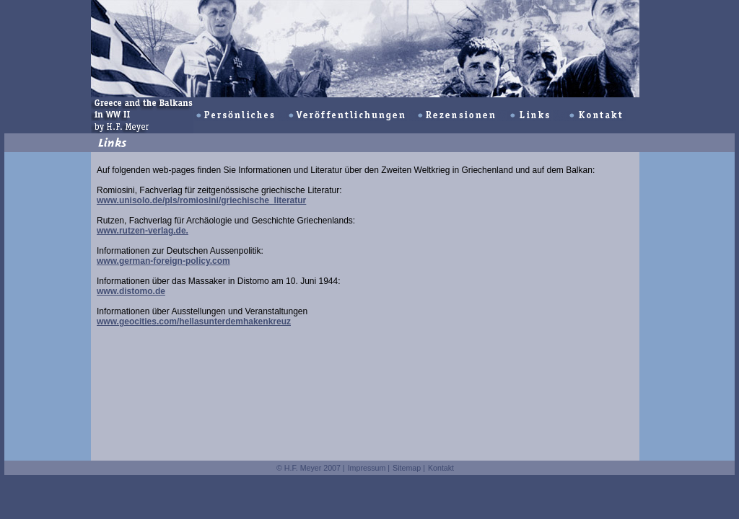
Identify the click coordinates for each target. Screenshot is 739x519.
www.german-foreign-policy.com (163, 261)
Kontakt (441, 467)
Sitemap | (409, 467)
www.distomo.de (131, 291)
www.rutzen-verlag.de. (142, 231)
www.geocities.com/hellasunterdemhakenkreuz (194, 321)
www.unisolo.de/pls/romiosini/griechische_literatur (201, 200)
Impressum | (369, 467)
